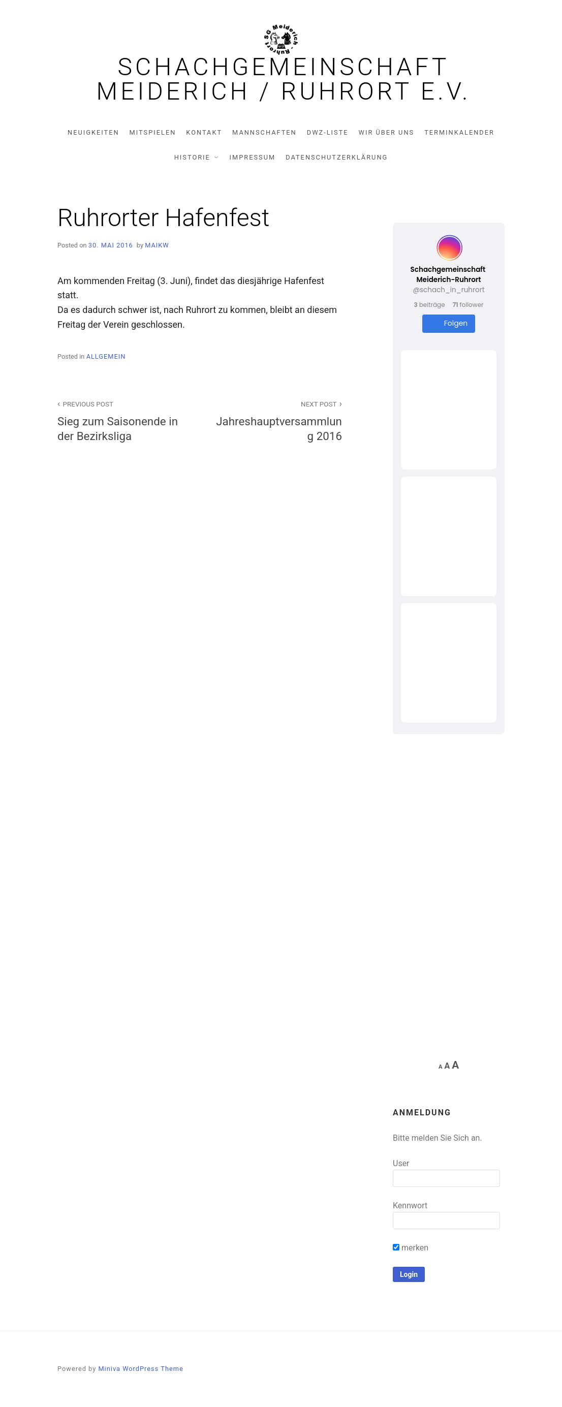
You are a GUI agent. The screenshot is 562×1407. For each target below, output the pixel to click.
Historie (192, 157)
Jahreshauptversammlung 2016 (276, 420)
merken (410, 1248)
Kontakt (204, 132)
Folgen (449, 323)
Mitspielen (153, 132)
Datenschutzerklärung (337, 157)
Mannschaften (264, 132)
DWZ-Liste (328, 132)
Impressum (253, 157)
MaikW (157, 245)
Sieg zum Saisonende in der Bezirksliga (123, 420)
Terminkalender (459, 132)
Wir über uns (387, 132)
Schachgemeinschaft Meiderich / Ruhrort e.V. (284, 79)
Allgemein (106, 356)
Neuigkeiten (93, 132)
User (401, 1163)
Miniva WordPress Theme (140, 1368)
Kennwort (410, 1205)
